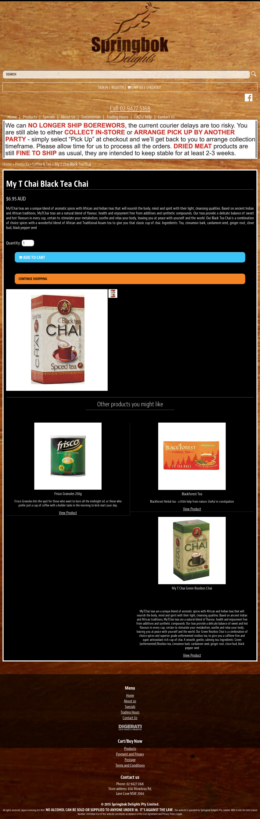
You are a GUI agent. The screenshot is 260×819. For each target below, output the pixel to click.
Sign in (103, 87)
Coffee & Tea (41, 164)
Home (12, 117)
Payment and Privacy (130, 754)
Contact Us (166, 117)
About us (130, 701)
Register (117, 87)
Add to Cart (32, 257)
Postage (130, 760)
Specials (49, 117)
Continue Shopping (33, 279)
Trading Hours (117, 117)
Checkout (154, 87)
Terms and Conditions (130, 765)
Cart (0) (135, 87)
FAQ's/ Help (143, 117)
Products (30, 117)
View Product (68, 513)
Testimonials (91, 117)
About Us (68, 117)
